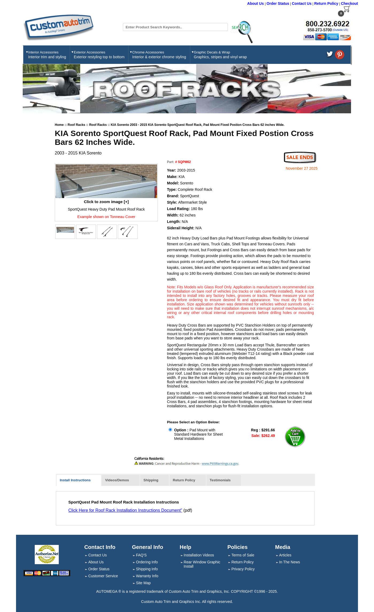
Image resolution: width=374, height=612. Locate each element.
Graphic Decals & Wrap (220, 54)
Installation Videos (199, 555)
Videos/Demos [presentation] (117, 480)
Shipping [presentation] (150, 480)
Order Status (278, 3)
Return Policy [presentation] (184, 480)
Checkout (349, 3)
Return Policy (326, 3)
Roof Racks (77, 125)
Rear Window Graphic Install (202, 564)
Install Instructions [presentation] (75, 480)
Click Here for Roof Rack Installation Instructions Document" (125, 510)
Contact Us (301, 3)
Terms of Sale (242, 555)
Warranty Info (147, 576)
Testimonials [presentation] (220, 480)
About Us (256, 3)
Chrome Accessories (159, 54)
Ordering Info (147, 562)
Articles (285, 555)
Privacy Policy (243, 569)
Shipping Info (147, 569)
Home (59, 125)
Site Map (143, 583)
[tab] (79, 480)
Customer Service (103, 576)
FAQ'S (141, 555)
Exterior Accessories (99, 54)
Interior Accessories (47, 54)
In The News (289, 562)
